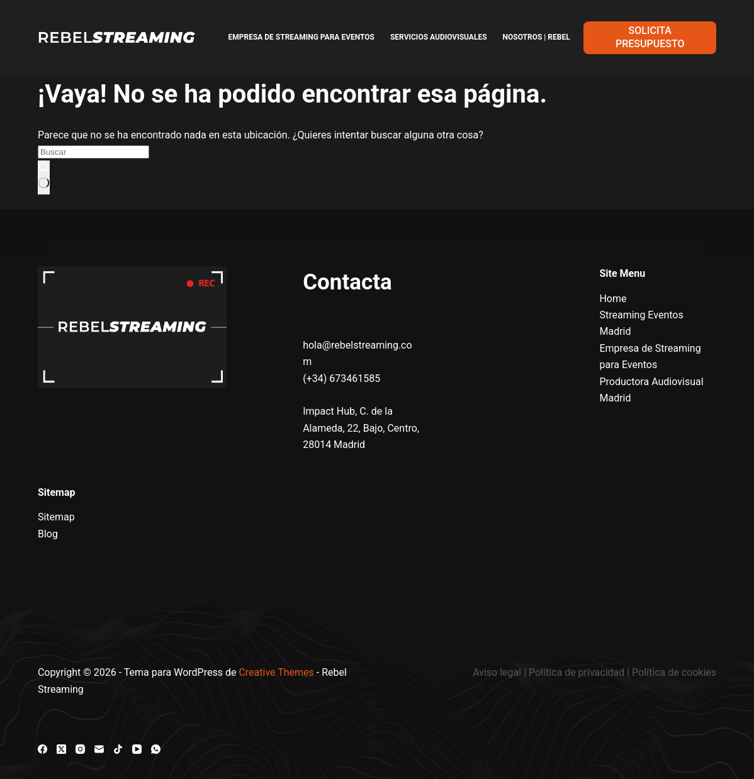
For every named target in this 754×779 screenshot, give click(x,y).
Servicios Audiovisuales (438, 37)
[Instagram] (80, 749)
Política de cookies (674, 672)
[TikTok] (118, 749)
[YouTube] (137, 749)
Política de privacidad (576, 672)
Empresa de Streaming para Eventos (301, 37)
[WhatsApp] (155, 749)
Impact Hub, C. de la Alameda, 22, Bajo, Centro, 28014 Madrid (361, 428)
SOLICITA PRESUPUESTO (650, 37)
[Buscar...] (93, 152)
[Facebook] (42, 749)
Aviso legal (498, 672)
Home (612, 299)
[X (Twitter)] (61, 749)
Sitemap (56, 517)
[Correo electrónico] (99, 749)
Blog (48, 534)
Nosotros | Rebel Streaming (559, 37)
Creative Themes (276, 672)
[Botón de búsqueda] (44, 177)
